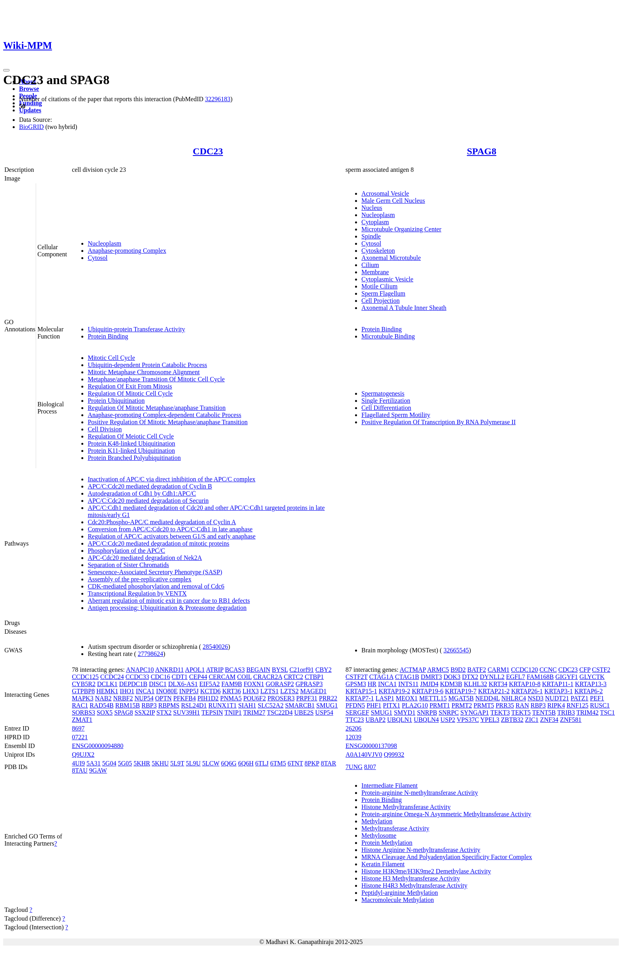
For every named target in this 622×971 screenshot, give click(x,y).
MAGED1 (313, 691)
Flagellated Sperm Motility (395, 414)
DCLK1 (107, 684)
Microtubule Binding (388, 336)
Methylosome (378, 835)
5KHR (142, 763)
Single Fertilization (385, 400)
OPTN (163, 698)
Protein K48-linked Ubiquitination (131, 443)
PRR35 (504, 705)
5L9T (177, 763)
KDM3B (451, 684)
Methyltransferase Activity (395, 828)
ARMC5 (438, 669)
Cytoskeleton (378, 250)
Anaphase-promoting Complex (127, 250)
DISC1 (157, 684)
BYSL (280, 669)
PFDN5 (355, 705)
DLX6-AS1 (183, 684)
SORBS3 (83, 712)
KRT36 (231, 691)
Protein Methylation (386, 842)
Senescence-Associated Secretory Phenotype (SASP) (155, 572)
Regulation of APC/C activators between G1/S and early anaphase (171, 536)
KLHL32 (475, 684)
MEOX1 (407, 698)
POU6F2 (254, 698)
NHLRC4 (513, 698)
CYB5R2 (84, 684)
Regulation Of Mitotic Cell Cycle (130, 393)
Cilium (370, 264)
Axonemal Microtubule (391, 257)
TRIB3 (566, 712)
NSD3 (535, 698)
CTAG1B (407, 676)
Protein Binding (108, 336)
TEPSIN (212, 712)
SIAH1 (247, 705)
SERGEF (357, 712)
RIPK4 (556, 705)
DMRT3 (431, 676)
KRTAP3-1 (558, 691)
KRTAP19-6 (427, 691)
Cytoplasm (375, 222)
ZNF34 (549, 719)
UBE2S (304, 712)
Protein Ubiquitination (116, 400)
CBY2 (323, 669)
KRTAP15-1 (361, 691)
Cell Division (105, 429)
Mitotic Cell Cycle (111, 357)
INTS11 (408, 684)
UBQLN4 (426, 719)
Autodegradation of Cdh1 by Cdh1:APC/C (142, 493)
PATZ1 (580, 698)
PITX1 (391, 705)
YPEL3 (489, 719)
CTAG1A (381, 676)
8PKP (312, 763)
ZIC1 (532, 719)
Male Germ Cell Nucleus (393, 200)
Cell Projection (380, 300)
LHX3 (250, 691)
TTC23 (355, 719)
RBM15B (127, 705)
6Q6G (228, 763)
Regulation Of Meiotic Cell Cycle (131, 436)
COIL (244, 676)
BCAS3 (235, 669)
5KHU (160, 763)
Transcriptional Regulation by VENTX (137, 593)
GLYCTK (592, 676)
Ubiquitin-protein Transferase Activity (136, 329)
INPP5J (189, 691)
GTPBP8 (83, 691)
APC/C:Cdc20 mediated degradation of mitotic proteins (158, 543)
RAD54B (101, 705)
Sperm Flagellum (383, 293)
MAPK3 (82, 698)
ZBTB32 (512, 719)
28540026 (215, 646)
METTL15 (433, 698)
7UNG (354, 766)
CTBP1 (314, 676)
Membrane (375, 272)
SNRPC (449, 712)
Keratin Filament (383, 864)
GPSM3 (356, 684)
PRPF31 (306, 698)
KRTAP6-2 (588, 691)
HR (372, 684)
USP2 (447, 719)
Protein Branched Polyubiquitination (134, 457)
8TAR (328, 763)
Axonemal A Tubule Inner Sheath (403, 307)
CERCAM (222, 676)
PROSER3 (280, 698)
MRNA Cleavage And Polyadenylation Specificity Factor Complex (446, 857)
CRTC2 (293, 676)
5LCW (210, 763)
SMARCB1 (300, 705)
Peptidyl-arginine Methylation (399, 892)
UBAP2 (375, 719)
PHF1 (374, 705)
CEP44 (198, 676)
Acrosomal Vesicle (385, 193)
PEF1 (597, 698)
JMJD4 (429, 684)
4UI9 (78, 763)
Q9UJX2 (83, 754)
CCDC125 (85, 676)
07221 (80, 737)
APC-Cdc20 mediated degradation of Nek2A (145, 557)
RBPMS (168, 705)
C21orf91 (302, 669)
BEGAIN (258, 669)
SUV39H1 (186, 712)
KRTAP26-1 (527, 691)
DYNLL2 (492, 676)
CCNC (548, 669)
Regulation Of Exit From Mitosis (130, 386)
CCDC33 (137, 676)
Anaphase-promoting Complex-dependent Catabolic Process (164, 414)
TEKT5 (521, 712)
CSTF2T (357, 676)
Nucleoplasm (104, 243)
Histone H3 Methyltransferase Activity (410, 878)
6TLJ (262, 763)
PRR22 (328, 698)
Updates (30, 110)
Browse (29, 88)
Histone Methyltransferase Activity (406, 807)
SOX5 (105, 712)
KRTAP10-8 (525, 684)
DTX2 (470, 676)
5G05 (125, 763)
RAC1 (80, 705)
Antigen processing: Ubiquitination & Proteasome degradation (167, 607)
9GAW (98, 770)
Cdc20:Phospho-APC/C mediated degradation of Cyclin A (162, 522)
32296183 (217, 99)
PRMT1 (440, 705)
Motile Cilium (379, 286)
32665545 (456, 650)
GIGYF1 (566, 676)
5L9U (193, 763)
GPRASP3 (309, 684)
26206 (353, 728)
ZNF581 (571, 719)
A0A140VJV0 (364, 754)
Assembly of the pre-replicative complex (139, 579)
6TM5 (278, 763)
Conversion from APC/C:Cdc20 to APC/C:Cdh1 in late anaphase (170, 529)
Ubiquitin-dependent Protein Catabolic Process (147, 364)
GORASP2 (280, 684)
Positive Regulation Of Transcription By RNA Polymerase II (438, 422)
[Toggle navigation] (6, 70)
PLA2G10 (415, 705)
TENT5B (544, 712)
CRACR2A (267, 676)
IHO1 (127, 691)
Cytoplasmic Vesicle (387, 279)
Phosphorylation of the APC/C (126, 550)
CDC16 (160, 676)
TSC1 (607, 712)
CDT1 (180, 676)
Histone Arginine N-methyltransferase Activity (420, 849)
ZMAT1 (82, 719)
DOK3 (452, 676)
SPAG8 (481, 151)
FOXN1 (254, 684)
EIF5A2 (210, 684)
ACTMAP (412, 669)
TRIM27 (254, 712)
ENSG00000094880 (97, 745)
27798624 (150, 653)
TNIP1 (233, 712)
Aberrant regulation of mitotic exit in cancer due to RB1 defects (169, 600)
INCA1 (145, 691)
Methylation (376, 821)
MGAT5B (461, 698)
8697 (78, 728)
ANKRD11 (169, 669)
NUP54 (144, 698)
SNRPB (427, 712)
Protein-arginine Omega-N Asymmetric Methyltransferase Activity (446, 814)
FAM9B (231, 684)
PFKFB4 (184, 698)
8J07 (370, 766)
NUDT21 (557, 698)
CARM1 (498, 669)
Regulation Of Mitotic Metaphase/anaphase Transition (157, 407)
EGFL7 (515, 676)
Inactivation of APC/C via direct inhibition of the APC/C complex (171, 479)
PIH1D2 (208, 698)
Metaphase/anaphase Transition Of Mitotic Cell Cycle (156, 379)
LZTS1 (269, 691)
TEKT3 (500, 712)
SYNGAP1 (475, 712)
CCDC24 (112, 676)
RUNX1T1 (222, 705)
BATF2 (476, 669)
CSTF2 (601, 669)
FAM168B (540, 676)
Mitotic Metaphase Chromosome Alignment (144, 372)
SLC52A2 (271, 705)
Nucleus (371, 207)
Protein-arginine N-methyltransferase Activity (419, 792)
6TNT (295, 763)
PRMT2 (461, 705)
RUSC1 (600, 705)
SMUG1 (327, 705)
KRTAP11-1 (557, 684)
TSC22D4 (280, 712)
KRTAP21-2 (494, 691)
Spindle (371, 236)
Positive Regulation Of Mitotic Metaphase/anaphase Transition (168, 422)
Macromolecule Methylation (397, 899)
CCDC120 (524, 669)
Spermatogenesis (382, 393)
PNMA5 (231, 698)
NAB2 (103, 698)
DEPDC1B (133, 684)
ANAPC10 (140, 669)
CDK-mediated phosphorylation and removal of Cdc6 (156, 586)
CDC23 (208, 151)
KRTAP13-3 (591, 684)
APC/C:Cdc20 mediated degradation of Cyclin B (150, 486)
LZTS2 (289, 691)
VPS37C (468, 719)
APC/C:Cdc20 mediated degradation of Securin (148, 500)
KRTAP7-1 (360, 698)
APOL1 (195, 669)
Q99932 (394, 754)
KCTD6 (210, 691)
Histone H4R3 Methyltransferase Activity (414, 885)
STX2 (163, 712)
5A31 (93, 763)
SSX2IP (144, 712)
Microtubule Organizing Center (401, 229)
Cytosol (98, 257)
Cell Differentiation (386, 407)
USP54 (324, 712)
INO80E (167, 691)
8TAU (80, 770)
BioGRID (31, 126)
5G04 (109, 763)
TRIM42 (587, 712)
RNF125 (577, 705)
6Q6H (245, 763)
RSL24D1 (194, 705)
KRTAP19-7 (461, 691)
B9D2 (458, 669)
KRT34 (498, 684)
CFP (584, 669)
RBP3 (149, 705)
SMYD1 (404, 712)
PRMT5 (484, 705)
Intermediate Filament (389, 785)
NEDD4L (487, 698)
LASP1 (385, 698)
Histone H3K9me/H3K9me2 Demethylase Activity (426, 871)
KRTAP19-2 (395, 691)
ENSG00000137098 (371, 745)
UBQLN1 (399, 719)
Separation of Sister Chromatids (128, 564)
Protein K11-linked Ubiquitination (131, 450)
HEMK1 (107, 691)
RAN (522, 705)
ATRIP (214, 669)
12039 (353, 737)
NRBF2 (123, 698)
